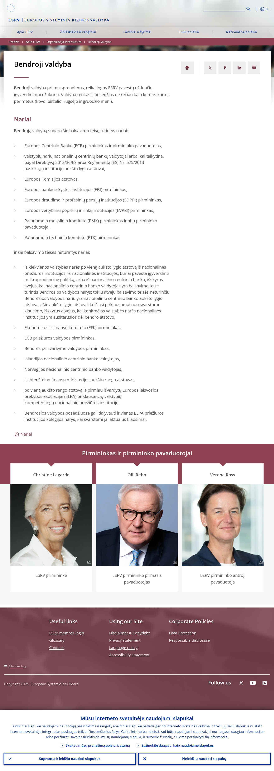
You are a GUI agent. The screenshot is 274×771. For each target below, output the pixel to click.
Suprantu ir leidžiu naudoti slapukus (69, 758)
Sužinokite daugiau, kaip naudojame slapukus (177, 745)
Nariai (26, 434)
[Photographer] (88, 562)
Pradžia (14, 42)
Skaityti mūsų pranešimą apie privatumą (98, 745)
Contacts (56, 647)
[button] (256, 9)
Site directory (17, 666)
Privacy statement (124, 640)
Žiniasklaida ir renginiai (78, 32)
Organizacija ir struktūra (64, 42)
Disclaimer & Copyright (129, 632)
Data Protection (182, 632)
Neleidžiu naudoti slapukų (204, 758)
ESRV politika (189, 32)
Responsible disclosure (189, 640)
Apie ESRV (25, 32)
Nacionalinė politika (241, 32)
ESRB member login (66, 632)
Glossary (56, 640)
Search (248, 9)
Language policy (123, 647)
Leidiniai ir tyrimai (137, 32)
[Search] (224, 8)
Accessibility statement (129, 654)
